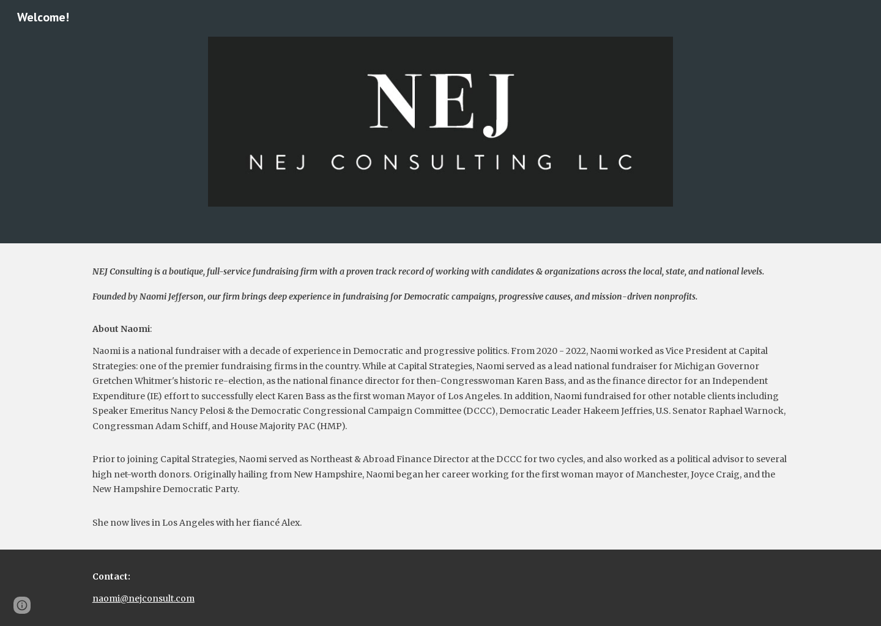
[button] (22, 605)
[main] (440, 396)
